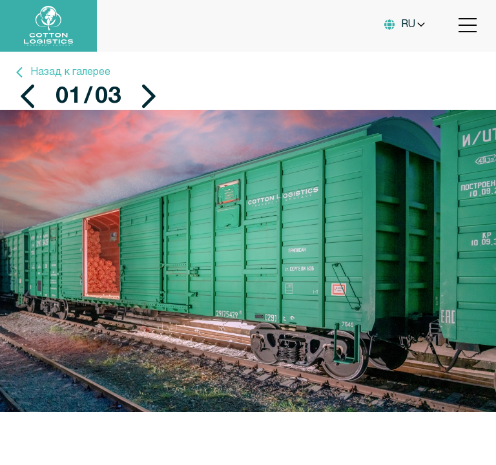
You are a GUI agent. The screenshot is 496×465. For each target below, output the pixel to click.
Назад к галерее (61, 72)
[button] (28, 96)
